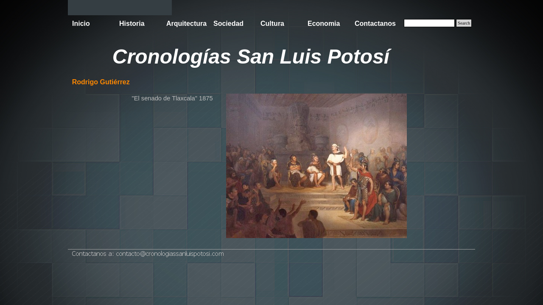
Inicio (81, 23)
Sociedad (228, 23)
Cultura (272, 23)
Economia (324, 23)
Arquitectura (186, 23)
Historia (132, 23)
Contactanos (375, 23)
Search (464, 23)
